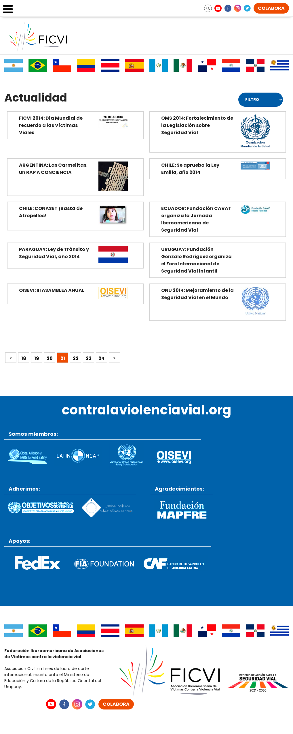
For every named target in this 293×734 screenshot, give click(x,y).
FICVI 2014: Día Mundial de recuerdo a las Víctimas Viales (51, 125)
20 (50, 358)
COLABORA (271, 8)
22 (76, 358)
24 (101, 358)
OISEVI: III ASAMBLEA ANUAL (51, 290)
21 (62, 358)
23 (89, 358)
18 (23, 358)
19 (36, 358)
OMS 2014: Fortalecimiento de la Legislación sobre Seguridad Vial (197, 125)
